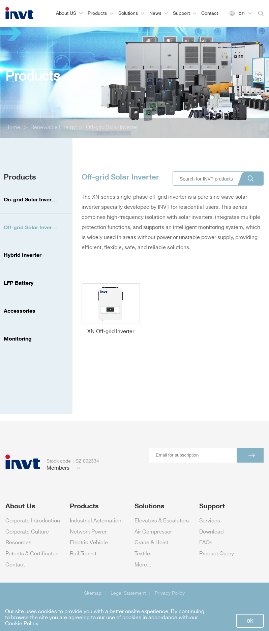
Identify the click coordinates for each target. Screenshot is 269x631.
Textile (142, 553)
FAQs (205, 542)
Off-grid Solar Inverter (112, 127)
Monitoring (18, 338)
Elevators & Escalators (161, 520)
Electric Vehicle (89, 542)
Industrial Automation (95, 520)
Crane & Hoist (151, 542)
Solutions (131, 13)
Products (100, 13)
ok (250, 620)
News (158, 13)
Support (184, 13)
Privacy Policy (170, 593)
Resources (18, 542)
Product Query (216, 553)
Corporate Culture (27, 532)
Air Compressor (153, 532)
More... (142, 564)
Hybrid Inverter (22, 254)
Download (211, 532)
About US (69, 13)
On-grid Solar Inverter (31, 199)
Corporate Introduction (32, 520)
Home (12, 127)
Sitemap (92, 593)
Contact (209, 13)
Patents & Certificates (31, 553)
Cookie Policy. (22, 623)
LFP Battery (18, 282)
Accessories (19, 310)
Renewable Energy (53, 127)
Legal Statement (128, 593)
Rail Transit (83, 553)
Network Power (88, 532)
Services (209, 520)
